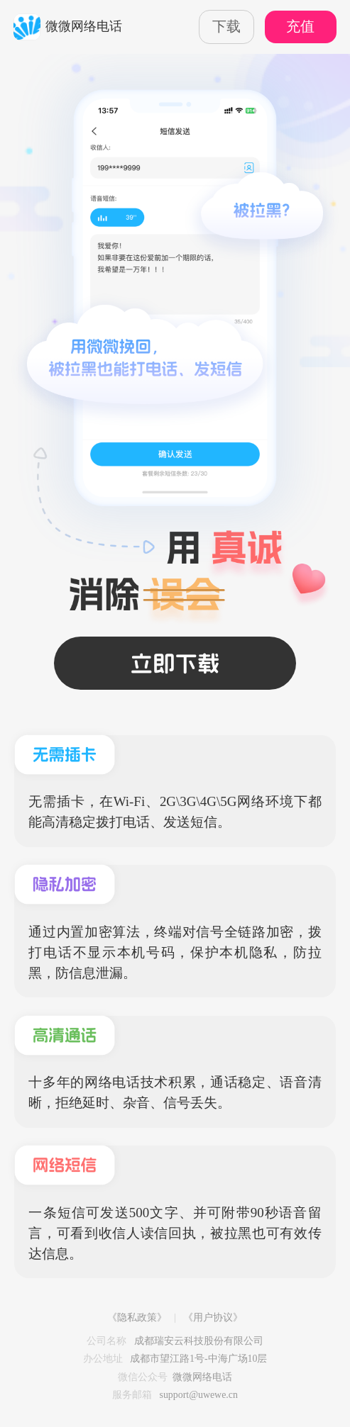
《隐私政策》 (137, 1317)
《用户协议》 (213, 1317)
